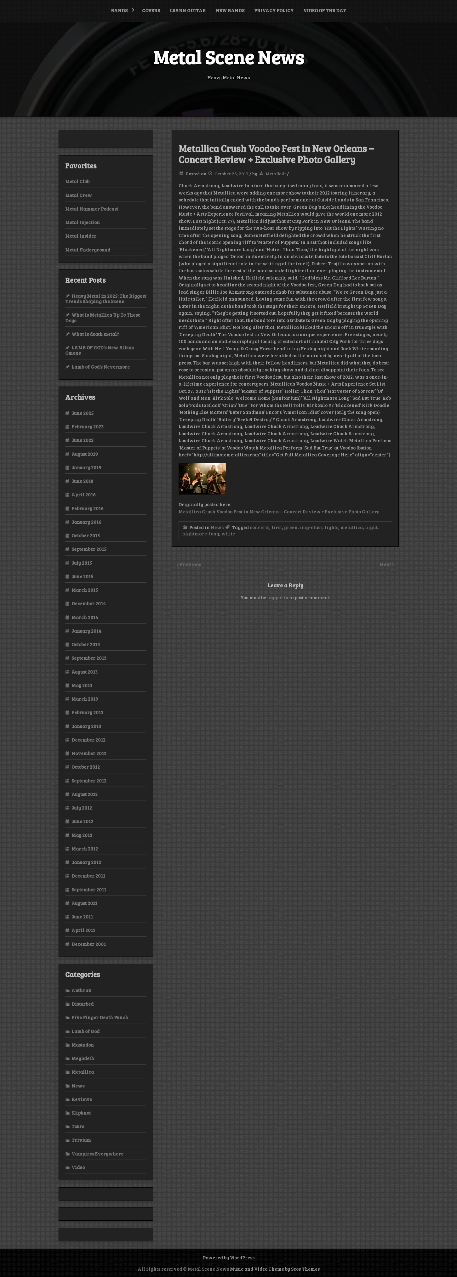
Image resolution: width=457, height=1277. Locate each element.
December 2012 (88, 740)
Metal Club (77, 181)
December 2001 (88, 944)
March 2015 (84, 590)
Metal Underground (87, 249)
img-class (311, 527)
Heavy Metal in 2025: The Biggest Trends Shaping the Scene (105, 298)
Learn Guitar (188, 10)
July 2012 (81, 808)
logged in (277, 597)
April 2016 (83, 494)
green (291, 527)
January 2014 (86, 631)
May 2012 (81, 835)
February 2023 (87, 426)
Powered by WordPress (228, 1257)
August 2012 (84, 794)
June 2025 (82, 413)
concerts (259, 527)
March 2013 (84, 699)
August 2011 (84, 903)
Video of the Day (324, 10)
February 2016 (87, 508)
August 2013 (84, 672)
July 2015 (81, 563)
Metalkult (276, 174)
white (228, 533)
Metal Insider (80, 236)
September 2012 (88, 780)
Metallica (82, 1072)
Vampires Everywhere (97, 1153)
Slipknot (81, 1113)
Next (386, 564)
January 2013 (86, 726)
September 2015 (88, 549)
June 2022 (82, 440)
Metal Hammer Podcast (91, 209)
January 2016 (86, 522)
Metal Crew (78, 195)
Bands (119, 10)
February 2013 (87, 712)
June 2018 (82, 481)
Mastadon (82, 1045)
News (217, 527)
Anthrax (81, 990)
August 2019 (84, 454)
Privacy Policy (274, 10)
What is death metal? (95, 334)
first (276, 527)
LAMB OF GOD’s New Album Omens (99, 350)
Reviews (81, 1099)
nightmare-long (200, 533)
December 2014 (88, 603)
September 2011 (88, 889)
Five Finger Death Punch (99, 1017)
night (371, 527)
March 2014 (84, 617)
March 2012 (84, 848)
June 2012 (82, 821)
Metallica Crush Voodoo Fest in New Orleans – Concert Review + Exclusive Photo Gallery (279, 511)
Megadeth (82, 1058)
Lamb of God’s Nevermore (100, 367)
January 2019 (86, 467)
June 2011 (82, 916)
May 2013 (81, 685)
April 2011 (83, 930)
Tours (77, 1126)
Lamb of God (85, 1031)
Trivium (81, 1140)
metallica (351, 527)
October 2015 (85, 535)
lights (331, 527)
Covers (151, 10)
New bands (230, 10)
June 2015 (82, 576)
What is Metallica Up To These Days (102, 317)
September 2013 (88, 658)
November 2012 (88, 753)
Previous (190, 564)
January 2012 (86, 862)
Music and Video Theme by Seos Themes (275, 1269)
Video (78, 1167)
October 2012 (85, 767)
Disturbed (82, 1004)
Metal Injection (82, 222)
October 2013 (85, 644)
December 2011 (88, 876)
